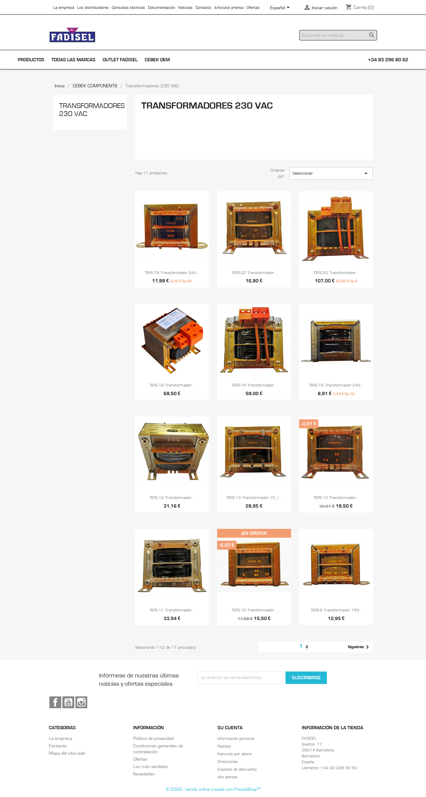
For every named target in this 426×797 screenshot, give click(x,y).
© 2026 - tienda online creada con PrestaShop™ (213, 789)
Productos (31, 59)
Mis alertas (227, 777)
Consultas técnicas (128, 8)
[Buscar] (338, 35)
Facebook (55, 702)
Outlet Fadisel (120, 59)
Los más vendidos (150, 766)
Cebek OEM (157, 59)
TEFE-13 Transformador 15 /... (254, 498)
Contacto (203, 8)
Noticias (185, 8)
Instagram (81, 702)
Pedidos (224, 746)
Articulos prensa (228, 8)
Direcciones (227, 762)
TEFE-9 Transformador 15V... (336, 610)
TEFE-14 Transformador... (171, 498)
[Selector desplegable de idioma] (281, 8)
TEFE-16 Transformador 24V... (336, 385)
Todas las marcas (73, 59)
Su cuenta (230, 727)
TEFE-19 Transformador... (171, 385)
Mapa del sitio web (67, 753)
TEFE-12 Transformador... (336, 498)
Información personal (235, 739)
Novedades (144, 774)
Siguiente (359, 647)
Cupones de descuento (237, 769)
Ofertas (253, 8)
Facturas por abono (234, 754)
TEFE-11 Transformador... (171, 610)
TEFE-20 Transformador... (336, 273)
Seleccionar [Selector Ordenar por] (331, 173)
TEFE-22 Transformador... (254, 273)
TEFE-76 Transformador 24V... (172, 273)
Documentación (161, 8)
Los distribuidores (93, 8)
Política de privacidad (153, 738)
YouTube (68, 702)
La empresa (63, 8)
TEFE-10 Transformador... (254, 610)
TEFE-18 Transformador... (254, 385)
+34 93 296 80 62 (388, 59)
